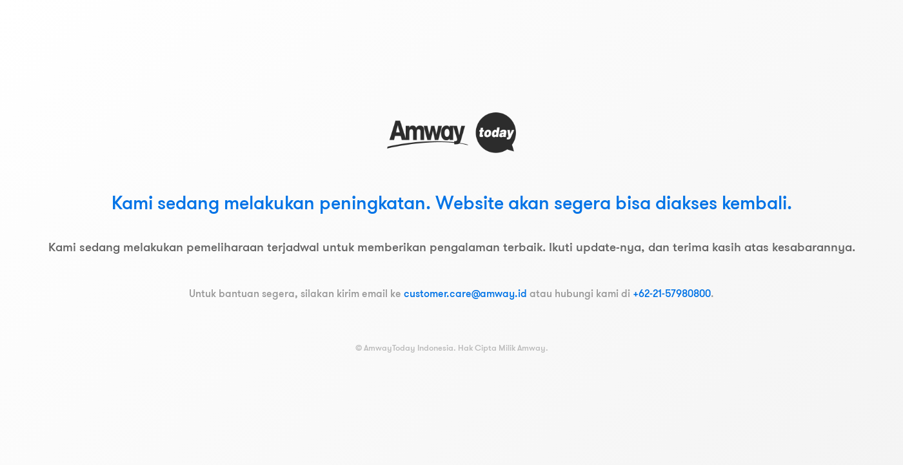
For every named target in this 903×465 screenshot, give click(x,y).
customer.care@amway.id (465, 293)
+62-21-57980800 (672, 293)
